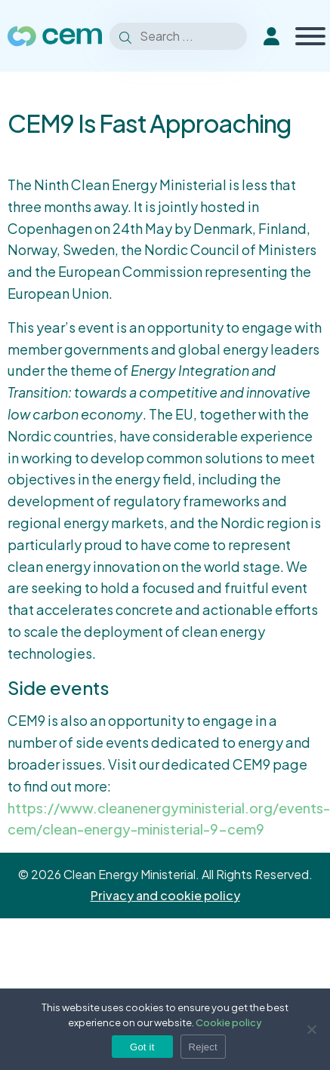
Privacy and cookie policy (165, 895)
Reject (203, 1047)
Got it (142, 1047)
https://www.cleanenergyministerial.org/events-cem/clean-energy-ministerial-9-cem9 (169, 818)
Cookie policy (229, 1022)
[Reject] (311, 1029)
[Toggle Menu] (310, 36)
